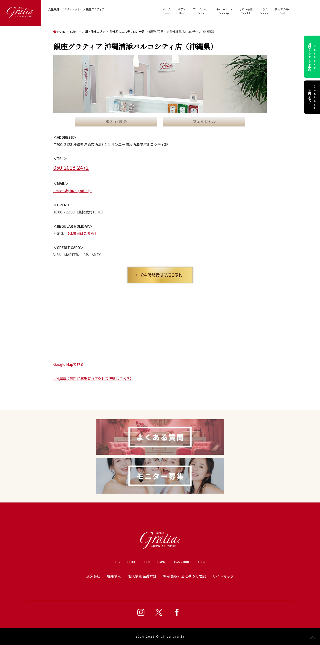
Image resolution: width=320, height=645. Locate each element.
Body (182, 11)
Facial (201, 11)
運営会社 (93, 576)
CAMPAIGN (181, 562)
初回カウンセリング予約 (313, 57)
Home (167, 11)
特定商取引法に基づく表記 (184, 576)
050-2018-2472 (71, 167)
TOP (118, 562)
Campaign (224, 11)
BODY (147, 562)
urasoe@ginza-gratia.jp (72, 190)
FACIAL (162, 562)
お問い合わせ (313, 97)
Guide (283, 11)
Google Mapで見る (68, 364)
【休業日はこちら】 (83, 233)
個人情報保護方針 (142, 576)
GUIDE (131, 562)
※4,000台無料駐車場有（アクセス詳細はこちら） (93, 378)
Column (264, 11)
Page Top (313, 638)
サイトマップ (223, 576)
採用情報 (114, 576)
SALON (200, 562)
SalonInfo (246, 11)
